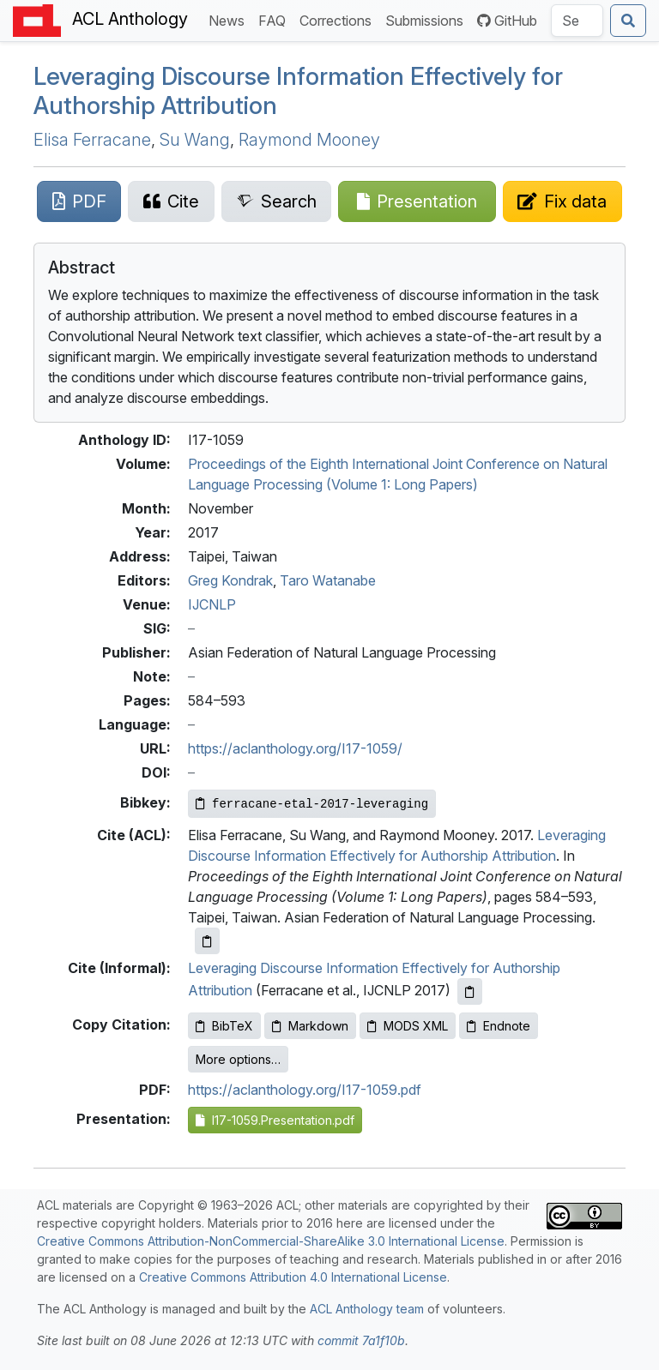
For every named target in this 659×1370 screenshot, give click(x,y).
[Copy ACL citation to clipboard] (207, 941)
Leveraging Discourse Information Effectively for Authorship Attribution (298, 91)
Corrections (338, 19)
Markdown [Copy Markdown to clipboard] (310, 1025)
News (230, 19)
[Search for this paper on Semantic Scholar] (276, 201)
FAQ (275, 19)
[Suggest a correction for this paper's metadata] (562, 201)
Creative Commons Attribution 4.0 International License (293, 1277)
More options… (238, 1059)
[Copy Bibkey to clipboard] (312, 804)
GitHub (507, 20)
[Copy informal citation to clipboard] (469, 991)
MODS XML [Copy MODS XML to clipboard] (407, 1025)
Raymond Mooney (309, 139)
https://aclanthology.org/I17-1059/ (295, 748)
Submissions (427, 19)
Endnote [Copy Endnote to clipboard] (498, 1025)
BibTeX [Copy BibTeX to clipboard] (224, 1025)
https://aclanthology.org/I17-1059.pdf (304, 1089)
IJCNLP (212, 604)
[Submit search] (628, 20)
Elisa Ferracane (92, 139)
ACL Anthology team (367, 1308)
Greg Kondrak (230, 580)
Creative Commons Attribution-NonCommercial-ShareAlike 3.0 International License (271, 1241)
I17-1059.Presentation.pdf (275, 1120)
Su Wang (195, 139)
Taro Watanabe (328, 580)
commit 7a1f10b (361, 1340)
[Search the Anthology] (577, 20)
